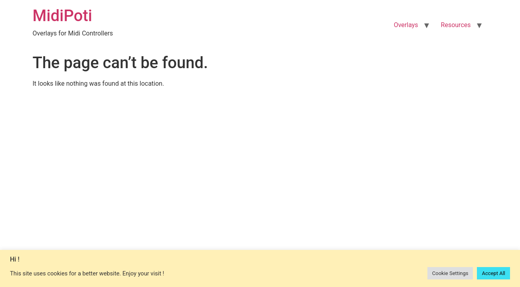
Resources (456, 25)
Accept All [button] (493, 273)
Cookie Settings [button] (450, 273)
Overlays (406, 25)
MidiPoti (62, 15)
